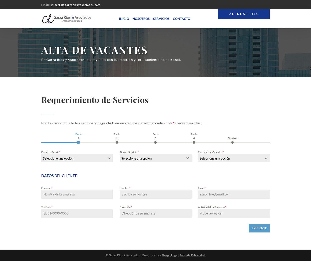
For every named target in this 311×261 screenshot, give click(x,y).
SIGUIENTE (259, 228)
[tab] (78, 138)
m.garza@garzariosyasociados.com (75, 5)
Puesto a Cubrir (50, 152)
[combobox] (77, 158)
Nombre (125, 188)
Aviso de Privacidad (192, 255)
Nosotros (141, 18)
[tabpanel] (155, 184)
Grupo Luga (169, 255)
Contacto (181, 18)
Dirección (126, 207)
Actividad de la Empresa (212, 207)
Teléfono (47, 207)
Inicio (124, 18)
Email (202, 188)
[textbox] (73, 158)
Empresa (47, 188)
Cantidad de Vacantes (211, 152)
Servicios (161, 18)
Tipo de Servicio (129, 152)
